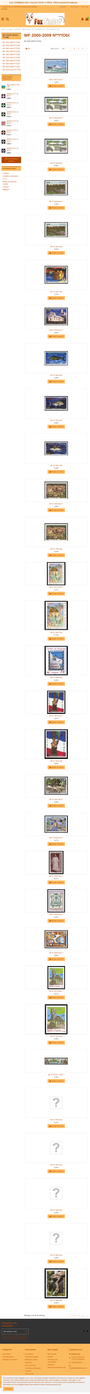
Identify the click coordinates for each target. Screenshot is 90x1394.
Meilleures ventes (31, 1360)
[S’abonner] (26, 1332)
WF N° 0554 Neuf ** (56, 716)
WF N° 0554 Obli (56, 761)
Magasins (6, 189)
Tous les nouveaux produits (11, 160)
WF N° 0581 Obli (56, 1255)
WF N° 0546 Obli (56, 549)
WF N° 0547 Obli (56, 632)
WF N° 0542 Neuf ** (56, 330)
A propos (6, 187)
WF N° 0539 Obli (56, 163)
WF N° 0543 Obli (56, 375)
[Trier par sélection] (54, 48)
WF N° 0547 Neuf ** (56, 587)
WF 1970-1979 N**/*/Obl (11, 57)
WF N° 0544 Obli (56, 420)
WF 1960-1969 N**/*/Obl (11, 54)
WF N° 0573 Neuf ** (56, 991)
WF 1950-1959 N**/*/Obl (11, 51)
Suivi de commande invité (57, 1368)
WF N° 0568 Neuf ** (56, 914)
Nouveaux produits (31, 1357)
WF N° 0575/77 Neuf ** (56, 1075)
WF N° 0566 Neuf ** (56, 876)
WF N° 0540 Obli (56, 246)
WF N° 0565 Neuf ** (56, 838)
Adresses (51, 1365)
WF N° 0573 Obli (56, 1036)
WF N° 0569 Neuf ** (56, 953)
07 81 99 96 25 (76, 1363)
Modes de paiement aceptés (10, 183)
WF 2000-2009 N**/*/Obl (11, 67)
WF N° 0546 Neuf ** (56, 504)
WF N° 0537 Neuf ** (56, 79)
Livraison (6, 173)
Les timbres (7, 1354)
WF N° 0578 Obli (56, 1120)
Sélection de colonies (10, 1360)
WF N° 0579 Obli (56, 1165)
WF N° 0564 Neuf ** (56, 799)
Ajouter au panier (56, 86)
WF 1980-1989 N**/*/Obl (11, 60)
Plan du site (29, 1374)
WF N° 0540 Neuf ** (56, 201)
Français (63, 7)
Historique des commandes (53, 1361)
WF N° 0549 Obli (56, 677)
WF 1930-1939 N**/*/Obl (11, 45)
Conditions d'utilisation (10, 176)
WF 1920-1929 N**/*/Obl (11, 42)
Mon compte (85, 7)
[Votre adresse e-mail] (13, 1332)
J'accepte (8, 1389)
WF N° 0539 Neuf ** (56, 118)
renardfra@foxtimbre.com (78, 1368)
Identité (50, 1357)
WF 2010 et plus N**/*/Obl (12, 70)
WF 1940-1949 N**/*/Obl (11, 48)
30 (63, 48)
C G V (5, 179)
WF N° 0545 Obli (56, 465)
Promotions (29, 1354)
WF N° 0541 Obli (56, 292)
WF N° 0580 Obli (56, 1210)
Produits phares (8, 1357)
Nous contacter (75, 7)
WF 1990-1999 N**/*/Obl (11, 63)
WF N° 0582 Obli (56, 1300)
